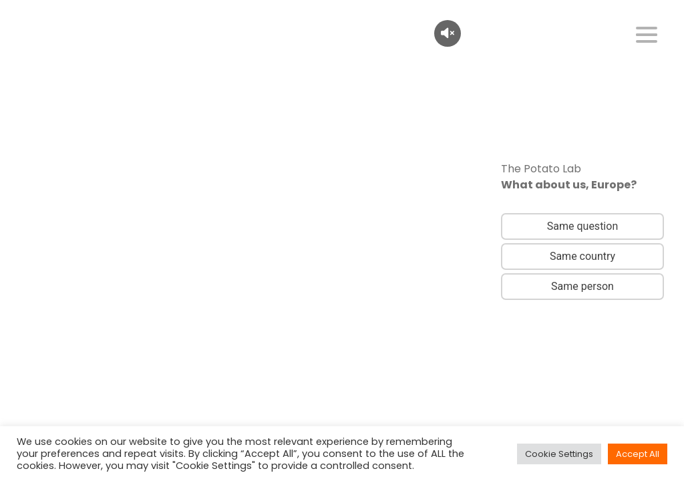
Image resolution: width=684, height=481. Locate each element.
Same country (582, 256)
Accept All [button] (637, 454)
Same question (582, 226)
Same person (582, 286)
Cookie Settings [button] (559, 454)
